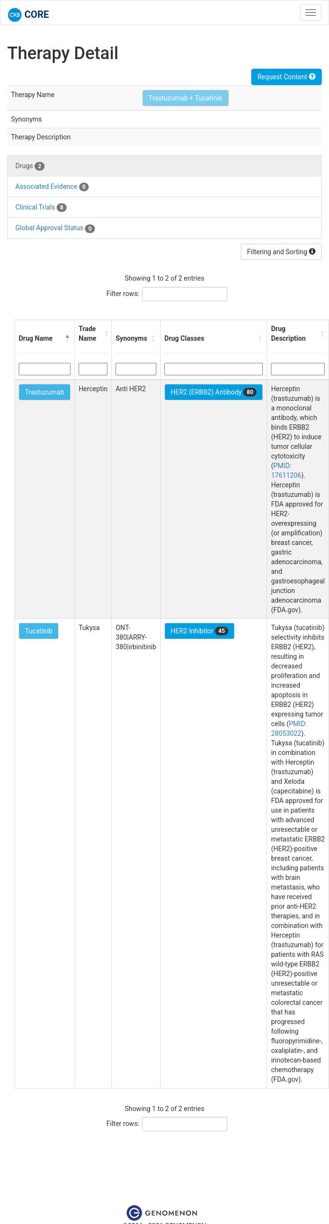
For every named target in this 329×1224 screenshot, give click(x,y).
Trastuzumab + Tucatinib (186, 98)
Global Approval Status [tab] (55, 228)
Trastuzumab (44, 392)
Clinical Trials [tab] (41, 207)
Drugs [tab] (30, 166)
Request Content (287, 77)
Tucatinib (38, 631)
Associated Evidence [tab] (52, 187)
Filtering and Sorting (281, 252)
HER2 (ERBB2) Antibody (214, 392)
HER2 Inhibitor (199, 631)
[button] (67, 338)
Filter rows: (123, 293)
